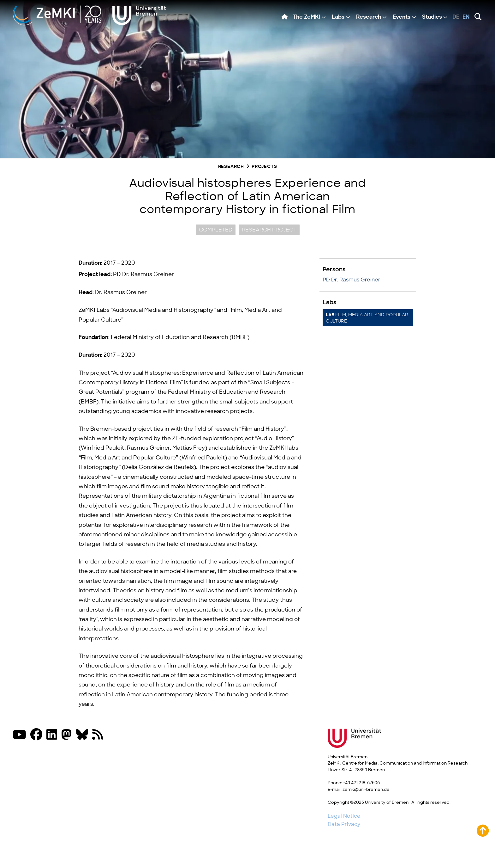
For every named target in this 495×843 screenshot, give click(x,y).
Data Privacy (344, 824)
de (455, 17)
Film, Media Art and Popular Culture (367, 317)
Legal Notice (344, 816)
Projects (264, 166)
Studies (432, 17)
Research (368, 17)
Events (401, 17)
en (466, 17)
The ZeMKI (306, 17)
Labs (338, 17)
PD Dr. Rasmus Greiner (351, 279)
